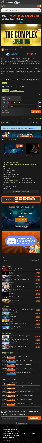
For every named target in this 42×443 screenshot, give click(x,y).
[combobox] (23, 102)
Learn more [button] (6, 440)
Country (4, 102)
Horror (32, 165)
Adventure (18, 165)
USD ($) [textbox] (11, 106)
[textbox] (15, 102)
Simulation (25, 165)
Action (12, 165)
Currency (4, 106)
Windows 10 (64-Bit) (11, 181)
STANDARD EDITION (17, 90)
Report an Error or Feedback (31, 119)
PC (4, 83)
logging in (32, 128)
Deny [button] (23, 433)
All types (5, 90)
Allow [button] (33, 433)
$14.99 (35, 111)
